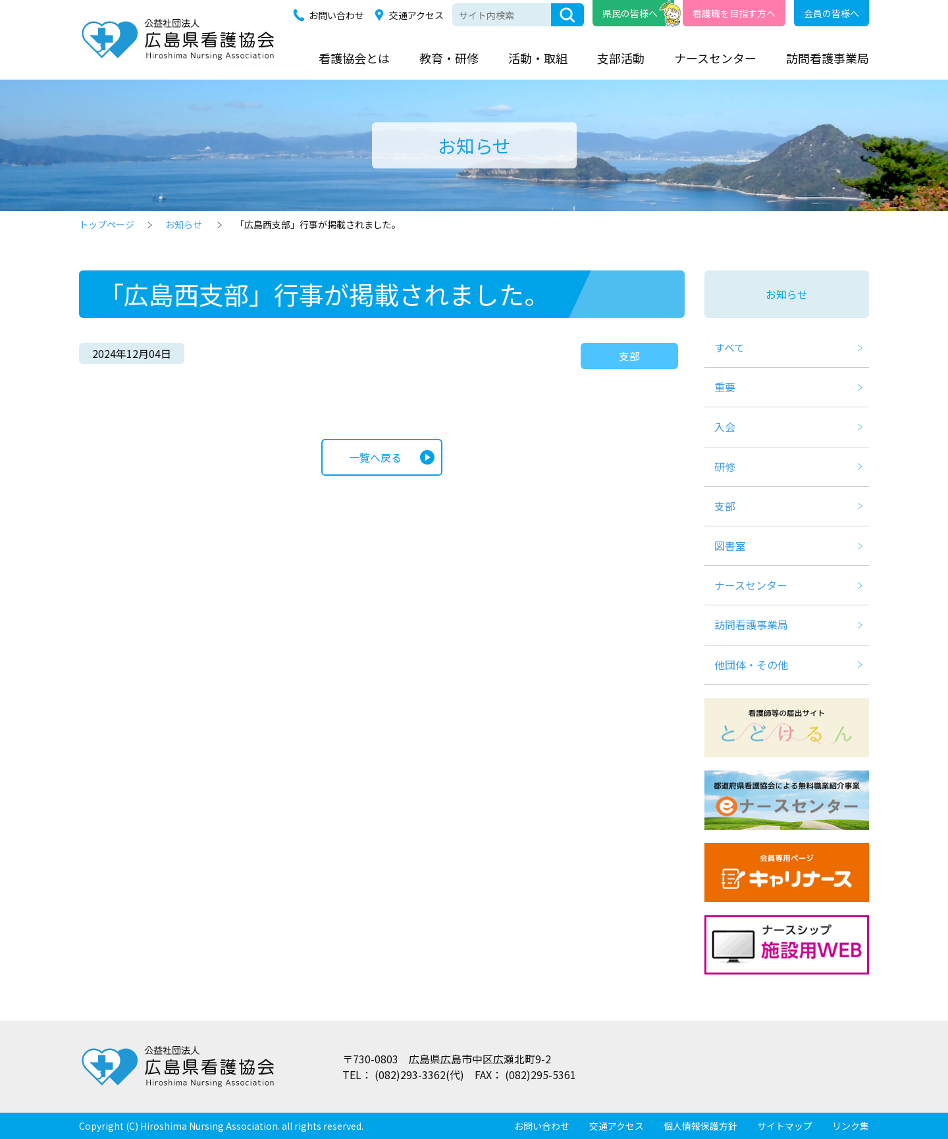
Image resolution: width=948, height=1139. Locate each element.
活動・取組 (537, 57)
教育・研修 (449, 57)
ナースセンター (715, 57)
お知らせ (183, 224)
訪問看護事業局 (827, 57)
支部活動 (621, 57)
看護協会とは (354, 57)
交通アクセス (416, 15)
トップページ (106, 224)
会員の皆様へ (831, 13)
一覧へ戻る (375, 457)
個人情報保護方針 (700, 1125)
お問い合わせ (336, 15)
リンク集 (850, 1125)
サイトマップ (784, 1125)
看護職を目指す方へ (734, 13)
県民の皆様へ (630, 13)
